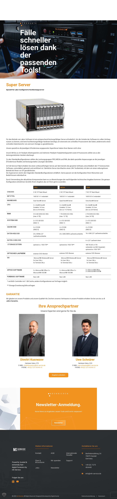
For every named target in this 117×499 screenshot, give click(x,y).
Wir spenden (56, 460)
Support (69, 460)
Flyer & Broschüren (39, 461)
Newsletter (58, 423)
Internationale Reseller (71, 454)
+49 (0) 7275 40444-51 (87, 367)
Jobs (37, 468)
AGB (52, 453)
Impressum (101, 496)
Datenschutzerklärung (88, 496)
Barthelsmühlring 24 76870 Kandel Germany (93, 456)
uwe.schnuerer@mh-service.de (88, 365)
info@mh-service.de (93, 474)
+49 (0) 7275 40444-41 (34, 367)
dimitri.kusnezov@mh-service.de (34, 365)
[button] (4, 495)
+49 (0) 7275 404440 (90, 466)
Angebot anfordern (58, 375)
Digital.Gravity (55, 496)
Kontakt (38, 453)
